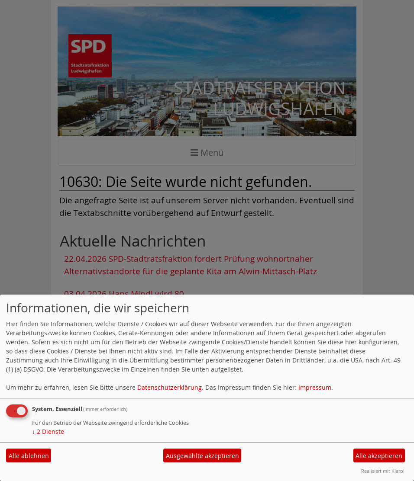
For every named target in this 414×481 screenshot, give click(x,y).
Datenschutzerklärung (169, 387)
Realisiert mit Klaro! (382, 471)
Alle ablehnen (29, 456)
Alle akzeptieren (379, 456)
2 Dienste (48, 431)
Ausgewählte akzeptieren (202, 456)
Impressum (314, 387)
